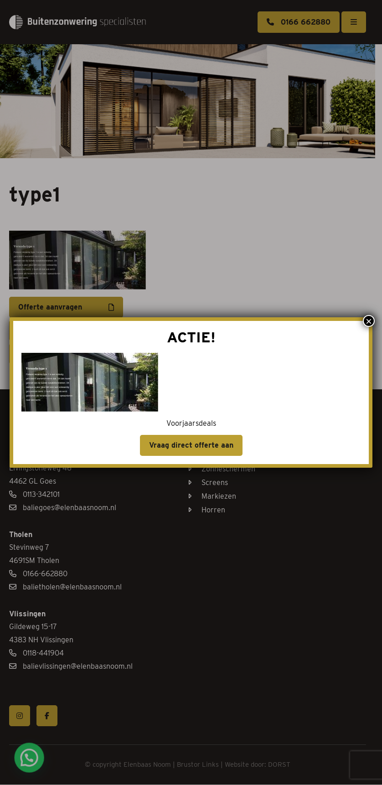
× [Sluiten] (369, 321)
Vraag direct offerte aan (191, 445)
